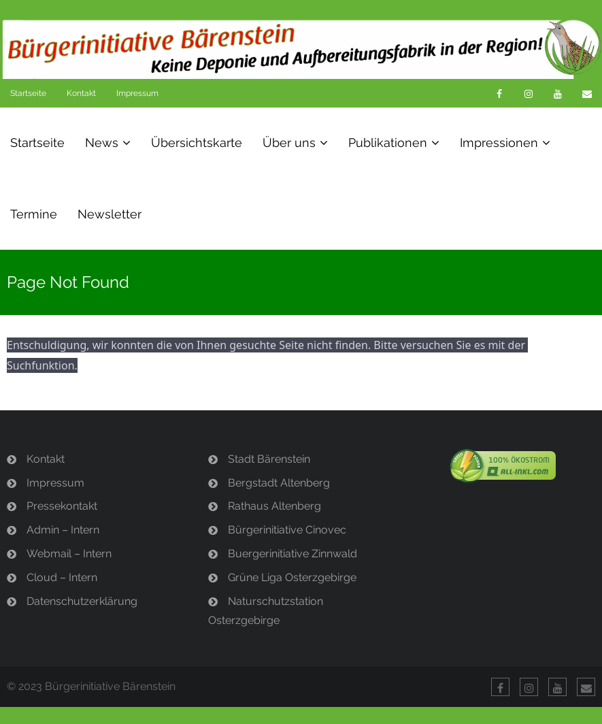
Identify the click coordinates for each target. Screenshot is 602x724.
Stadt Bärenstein (269, 458)
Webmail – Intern (69, 553)
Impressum (137, 93)
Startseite (28, 93)
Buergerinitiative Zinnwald (292, 553)
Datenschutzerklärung (82, 601)
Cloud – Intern (62, 577)
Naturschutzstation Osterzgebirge (265, 611)
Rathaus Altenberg (274, 505)
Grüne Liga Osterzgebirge (292, 577)
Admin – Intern (63, 529)
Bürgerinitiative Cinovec (287, 529)
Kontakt (81, 93)
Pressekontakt (62, 505)
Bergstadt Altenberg (279, 482)
